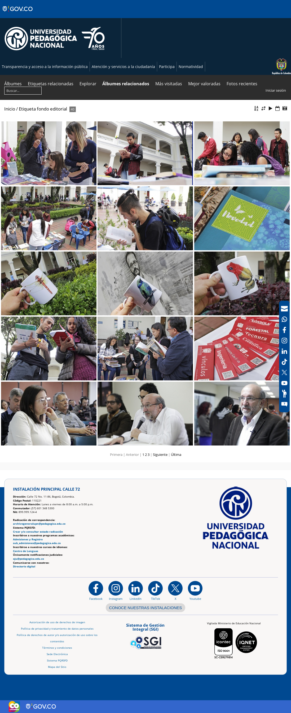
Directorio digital (24, 566)
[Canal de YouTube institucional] (195, 590)
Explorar (88, 84)
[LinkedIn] (284, 351)
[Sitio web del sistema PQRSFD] (284, 404)
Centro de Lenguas (25, 551)
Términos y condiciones (57, 648)
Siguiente (160, 454)
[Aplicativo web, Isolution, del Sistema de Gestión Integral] (145, 635)
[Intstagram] (284, 340)
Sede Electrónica (57, 654)
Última (176, 454)
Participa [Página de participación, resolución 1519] (167, 66)
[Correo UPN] (284, 308)
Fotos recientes (242, 84)
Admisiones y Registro (28, 539)
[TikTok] (284, 361)
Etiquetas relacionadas (50, 84)
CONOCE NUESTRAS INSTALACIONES (145, 607)
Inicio (9, 109)
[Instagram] (116, 590)
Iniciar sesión (276, 90)
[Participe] (284, 393)
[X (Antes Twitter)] (284, 372)
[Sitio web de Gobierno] (18, 14)
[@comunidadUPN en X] (175, 590)
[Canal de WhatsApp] (284, 319)
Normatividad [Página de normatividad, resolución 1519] (191, 66)
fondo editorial (52, 109)
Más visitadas (168, 84)
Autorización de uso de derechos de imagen (57, 622)
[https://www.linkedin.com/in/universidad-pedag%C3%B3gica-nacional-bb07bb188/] (136, 590)
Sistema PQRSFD (57, 660)
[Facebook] (284, 330)
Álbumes (13, 84)
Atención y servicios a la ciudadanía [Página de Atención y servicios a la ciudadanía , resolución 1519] (123, 66)
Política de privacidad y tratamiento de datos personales (57, 628)
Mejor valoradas (204, 84)
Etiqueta (27, 109)
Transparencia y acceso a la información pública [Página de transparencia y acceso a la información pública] (45, 66)
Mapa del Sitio (57, 667)
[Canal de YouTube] (284, 383)
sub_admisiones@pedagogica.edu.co (37, 543)
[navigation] (284, 356)
